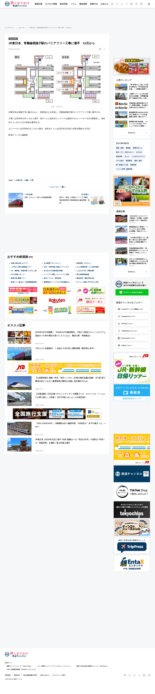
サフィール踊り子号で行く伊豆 (87, 282)
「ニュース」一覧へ (57, 187)
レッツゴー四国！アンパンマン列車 (56, 274)
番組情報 (83, 4)
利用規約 (8, 675)
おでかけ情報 (51, 4)
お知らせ (104, 4)
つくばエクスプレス (138, 156)
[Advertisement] (77, 17)
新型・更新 (119, 148)
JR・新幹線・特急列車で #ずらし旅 (23, 271)
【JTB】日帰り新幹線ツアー (21, 267)
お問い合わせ (44, 675)
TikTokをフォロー (125, 323)
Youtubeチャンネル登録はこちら (130, 309)
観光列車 (119, 156)
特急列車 (133, 165)
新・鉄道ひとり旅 (122, 165)
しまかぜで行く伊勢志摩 (85, 271)
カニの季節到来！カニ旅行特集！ (88, 267)
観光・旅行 (138, 161)
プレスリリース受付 (58, 675)
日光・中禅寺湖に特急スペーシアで (56, 267)
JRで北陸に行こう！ (18, 274)
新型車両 (129, 161)
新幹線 (128, 148)
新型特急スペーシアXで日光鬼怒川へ (57, 282)
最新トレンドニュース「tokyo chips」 (19, 666)
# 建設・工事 (28, 180)
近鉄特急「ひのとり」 (84, 263)
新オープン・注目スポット (125, 152)
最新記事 (38, 4)
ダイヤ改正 (119, 161)
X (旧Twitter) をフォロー (128, 331)
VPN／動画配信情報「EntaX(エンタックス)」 (22, 669)
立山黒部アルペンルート (52, 263)
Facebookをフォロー (126, 338)
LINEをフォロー (125, 345)
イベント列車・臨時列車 (124, 169)
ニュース (21, 27)
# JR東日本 (18, 180)
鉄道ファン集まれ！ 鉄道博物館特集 (24, 282)
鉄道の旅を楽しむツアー (19, 263)
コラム (73, 4)
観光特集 (64, 4)
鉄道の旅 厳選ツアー (18, 278)
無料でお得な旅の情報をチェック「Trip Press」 (92, 666)
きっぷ (127, 156)
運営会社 (17, 675)
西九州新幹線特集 (82, 274)
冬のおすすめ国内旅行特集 (53, 271)
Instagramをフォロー (127, 316)
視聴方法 (94, 4)
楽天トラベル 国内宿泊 (52, 278)
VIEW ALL (131, 132)
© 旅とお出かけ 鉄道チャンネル (13, 679)
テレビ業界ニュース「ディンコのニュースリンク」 (54, 666)
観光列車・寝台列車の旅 (85, 278)
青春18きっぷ (137, 148)
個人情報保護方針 (29, 675)
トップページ (9, 27)
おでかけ (139, 152)
